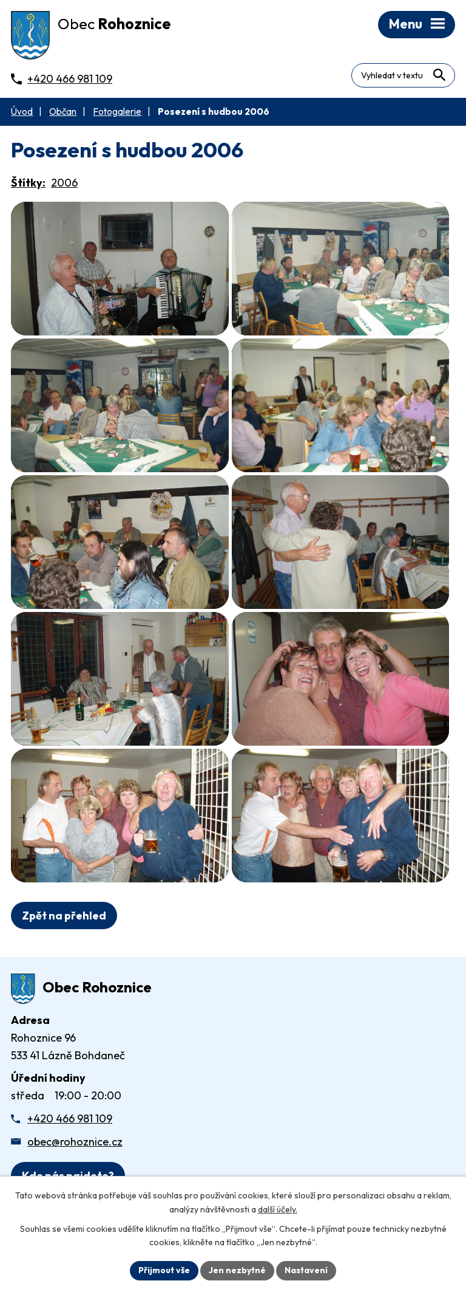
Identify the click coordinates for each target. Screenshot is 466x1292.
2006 (64, 183)
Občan (62, 111)
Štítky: (28, 183)
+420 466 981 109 (69, 1118)
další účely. (277, 1209)
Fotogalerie (117, 111)
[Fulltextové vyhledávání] (403, 75)
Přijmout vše (164, 1270)
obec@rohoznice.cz (75, 1142)
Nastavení (306, 1270)
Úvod (22, 111)
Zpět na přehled (64, 916)
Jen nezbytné (237, 1270)
